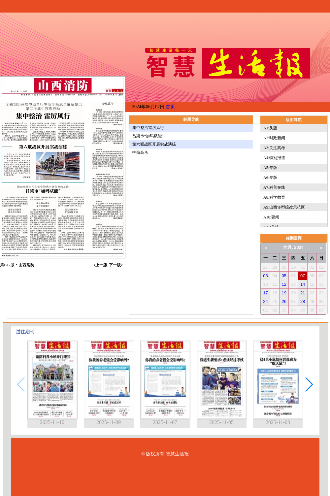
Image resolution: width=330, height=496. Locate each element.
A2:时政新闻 (274, 138)
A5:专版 (270, 167)
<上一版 (100, 265)
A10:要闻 (271, 217)
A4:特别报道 (274, 157)
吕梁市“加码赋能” (148, 136)
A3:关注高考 (274, 148)
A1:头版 (270, 128)
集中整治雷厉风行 (148, 127)
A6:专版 (270, 177)
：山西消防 (24, 265)
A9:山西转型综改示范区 (284, 207)
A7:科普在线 (274, 187)
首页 (170, 106)
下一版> (116, 265)
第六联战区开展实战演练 (154, 144)
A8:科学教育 (274, 197)
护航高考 (140, 152)
